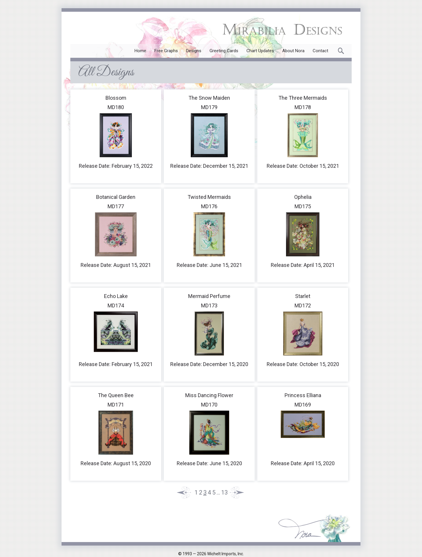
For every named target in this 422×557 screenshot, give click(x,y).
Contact (320, 50)
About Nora (293, 50)
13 (224, 492)
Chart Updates (260, 50)
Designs (193, 50)
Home (140, 50)
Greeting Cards (224, 50)
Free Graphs (166, 50)
